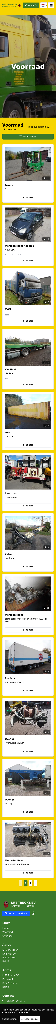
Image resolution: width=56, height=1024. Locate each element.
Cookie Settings (9, 1020)
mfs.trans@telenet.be (18, 1004)
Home (5, 928)
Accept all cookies (30, 1020)
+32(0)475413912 (15, 1000)
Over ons (7, 935)
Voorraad (7, 932)
